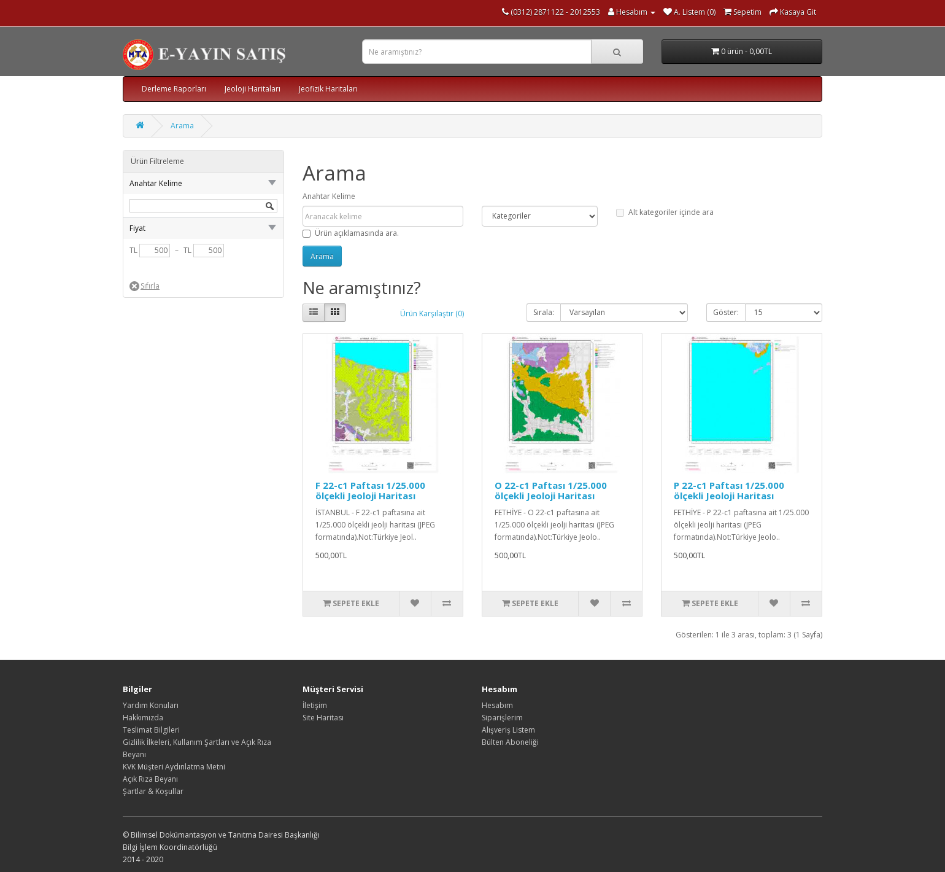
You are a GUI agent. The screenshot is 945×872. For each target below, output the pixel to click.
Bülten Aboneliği (510, 742)
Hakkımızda (143, 717)
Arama (182, 125)
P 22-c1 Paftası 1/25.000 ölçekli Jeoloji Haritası (729, 490)
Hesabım (497, 705)
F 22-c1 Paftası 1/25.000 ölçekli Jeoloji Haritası (370, 490)
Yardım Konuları (151, 705)
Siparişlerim (502, 717)
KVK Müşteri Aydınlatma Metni (174, 766)
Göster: (726, 312)
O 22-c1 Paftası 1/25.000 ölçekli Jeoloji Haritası (551, 490)
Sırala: (543, 312)
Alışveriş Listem (508, 730)
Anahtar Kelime (329, 196)
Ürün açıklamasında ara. (351, 233)
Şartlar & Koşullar (153, 791)
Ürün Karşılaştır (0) (432, 313)
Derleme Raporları (174, 89)
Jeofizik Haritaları (328, 89)
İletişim (315, 705)
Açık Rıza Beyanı (150, 779)
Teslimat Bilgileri (151, 730)
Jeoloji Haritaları (252, 89)
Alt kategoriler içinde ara (665, 212)
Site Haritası (323, 717)
